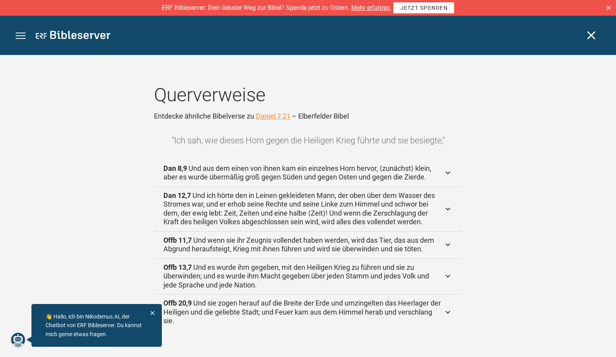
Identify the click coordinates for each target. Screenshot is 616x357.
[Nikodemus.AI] (18, 340)
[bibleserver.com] (73, 36)
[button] (608, 8)
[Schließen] (591, 35)
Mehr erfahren (370, 7)
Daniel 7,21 (273, 116)
